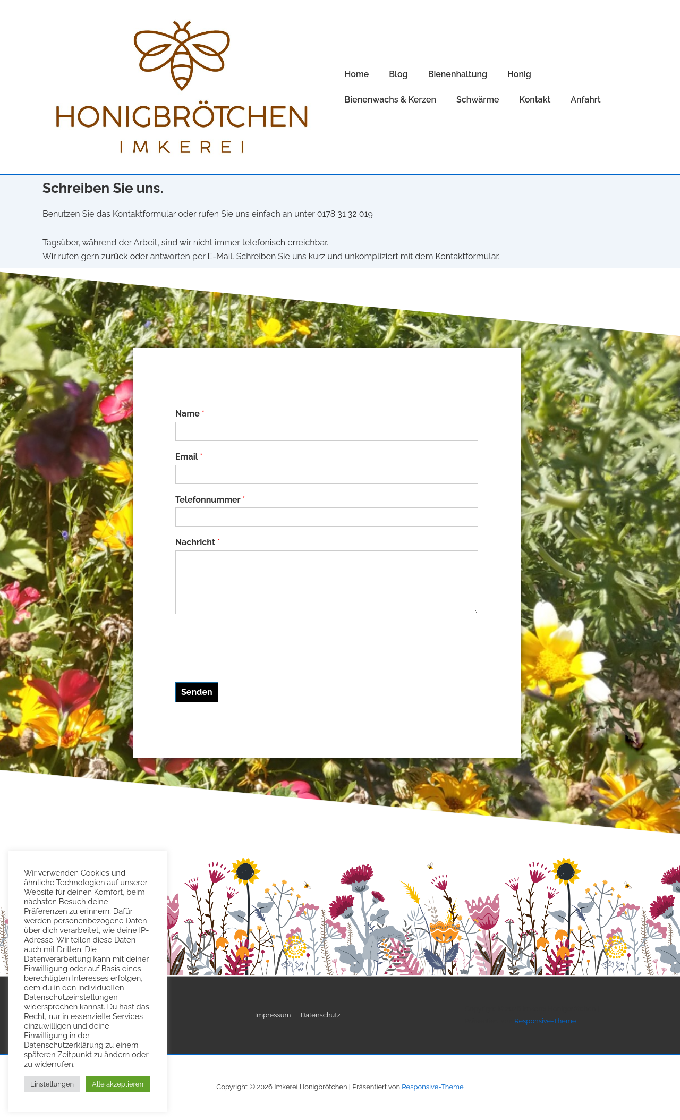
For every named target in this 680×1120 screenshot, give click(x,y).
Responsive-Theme (545, 1021)
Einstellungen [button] (52, 1084)
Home (357, 74)
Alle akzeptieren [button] (117, 1084)
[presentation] (256, 665)
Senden (196, 692)
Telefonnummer (210, 500)
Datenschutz (321, 1015)
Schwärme (477, 100)
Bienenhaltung (457, 74)
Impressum (273, 1015)
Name (190, 414)
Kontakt (535, 100)
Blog (398, 74)
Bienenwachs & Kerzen (390, 100)
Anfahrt (585, 100)
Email (188, 457)
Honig (519, 74)
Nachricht (197, 542)
